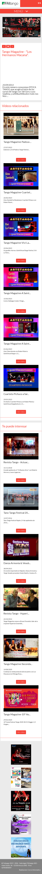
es (39, 3)
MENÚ (21, 11)
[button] (21, 126)
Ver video (21, 160)
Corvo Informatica (34, 870)
